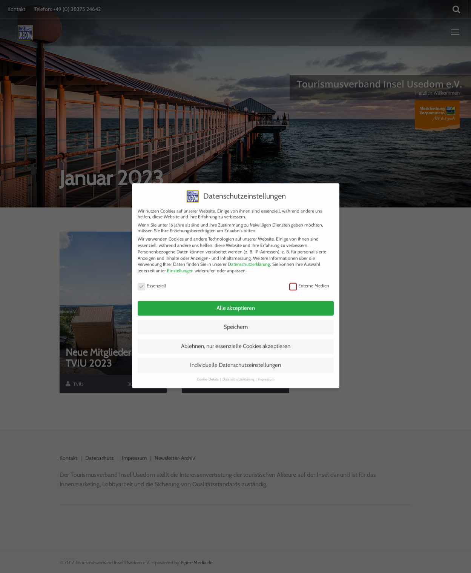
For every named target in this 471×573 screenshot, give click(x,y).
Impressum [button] (266, 369)
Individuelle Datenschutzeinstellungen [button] (235, 355)
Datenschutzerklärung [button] (238, 369)
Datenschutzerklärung (249, 254)
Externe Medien (309, 275)
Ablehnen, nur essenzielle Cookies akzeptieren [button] (235, 336)
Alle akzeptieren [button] (235, 298)
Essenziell (152, 275)
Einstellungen (180, 261)
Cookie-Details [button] (208, 369)
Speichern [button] (236, 317)
